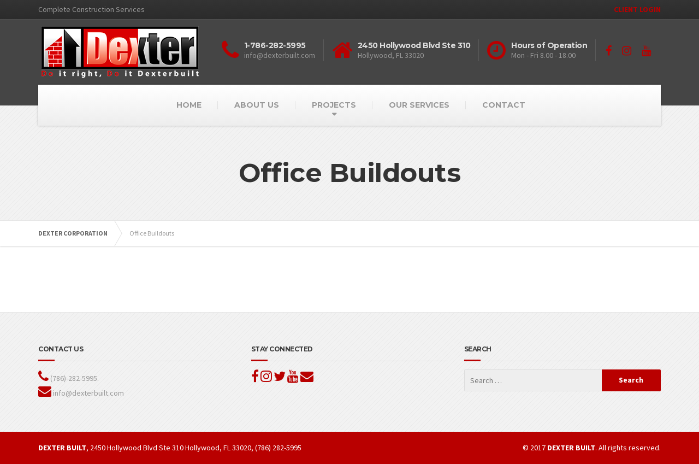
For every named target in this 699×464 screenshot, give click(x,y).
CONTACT (503, 105)
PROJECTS (334, 105)
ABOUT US (256, 105)
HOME (189, 105)
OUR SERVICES (419, 105)
